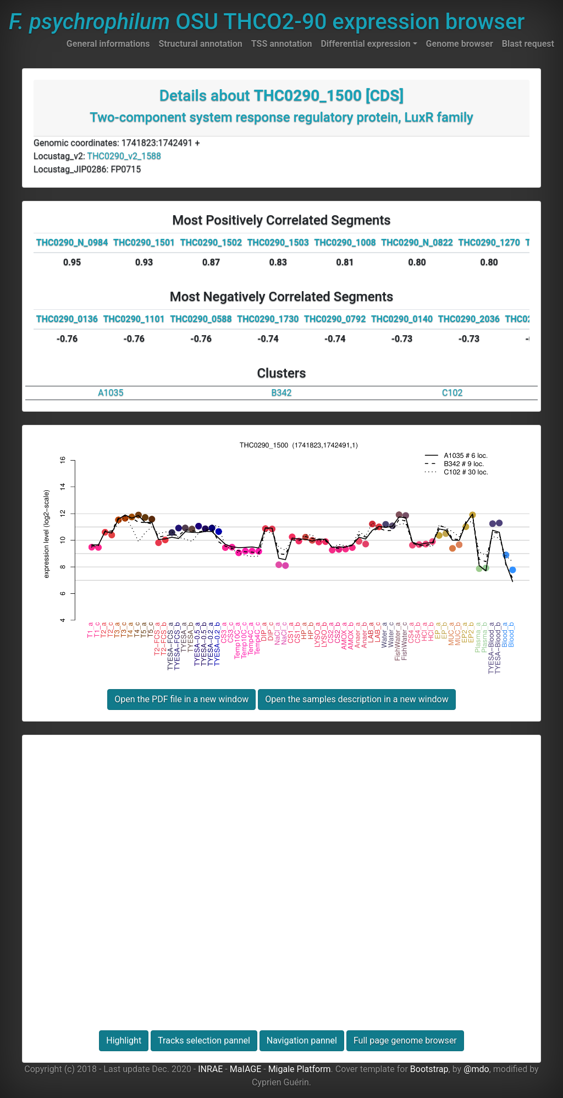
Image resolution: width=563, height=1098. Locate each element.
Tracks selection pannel (204, 1040)
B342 (282, 392)
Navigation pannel (302, 1040)
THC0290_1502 (211, 242)
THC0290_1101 (134, 319)
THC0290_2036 (469, 319)
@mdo (476, 1069)
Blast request (528, 44)
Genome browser (459, 44)
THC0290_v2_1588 (124, 156)
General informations (108, 44)
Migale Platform (299, 1069)
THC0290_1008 (345, 242)
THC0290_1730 (268, 319)
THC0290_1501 (144, 242)
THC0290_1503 (278, 242)
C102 (452, 392)
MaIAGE (246, 1069)
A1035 (110, 392)
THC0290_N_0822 (417, 242)
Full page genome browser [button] (405, 1040)
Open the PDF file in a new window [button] (181, 699)
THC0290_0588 (200, 319)
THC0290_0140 (402, 319)
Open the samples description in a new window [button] (356, 699)
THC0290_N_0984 (72, 242)
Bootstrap (429, 1069)
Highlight (123, 1040)
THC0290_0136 (67, 319)
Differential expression (365, 44)
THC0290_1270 (489, 242)
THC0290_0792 (335, 319)
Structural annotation (200, 44)
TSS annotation (281, 44)
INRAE (210, 1069)
